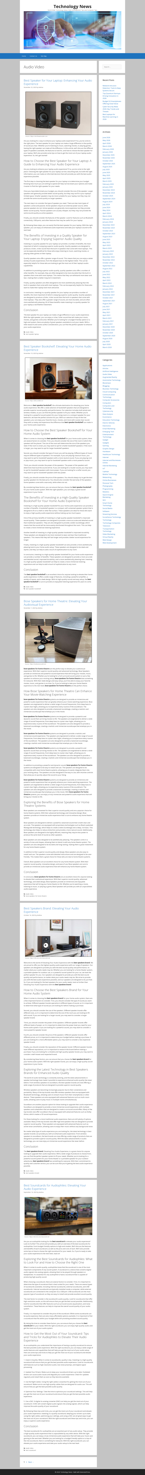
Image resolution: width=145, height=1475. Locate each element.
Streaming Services (110, 514)
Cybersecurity (108, 411)
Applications (107, 365)
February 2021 (108, 321)
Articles (105, 368)
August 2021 (107, 303)
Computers (107, 403)
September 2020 (109, 336)
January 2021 (108, 324)
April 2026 (107, 143)
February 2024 (108, 219)
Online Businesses (109, 480)
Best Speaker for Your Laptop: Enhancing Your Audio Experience (58, 82)
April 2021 (107, 315)
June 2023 (106, 239)
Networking (107, 477)
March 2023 (107, 248)
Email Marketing (109, 429)
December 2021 (109, 292)
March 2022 (107, 283)
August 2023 (107, 236)
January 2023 (108, 254)
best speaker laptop (32, 334)
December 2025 (109, 155)
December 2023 (109, 225)
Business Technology (111, 389)
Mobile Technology (110, 474)
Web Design (107, 540)
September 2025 (109, 164)
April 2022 (107, 280)
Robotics (106, 492)
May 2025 (106, 175)
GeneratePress (85, 1472)
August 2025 (107, 167)
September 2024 (109, 199)
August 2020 (107, 338)
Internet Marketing (110, 465)
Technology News (73, 6)
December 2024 (109, 190)
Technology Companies (111, 523)
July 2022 (106, 271)
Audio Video (29, 332)
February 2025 (108, 184)
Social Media (107, 508)
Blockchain (107, 383)
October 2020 (108, 333)
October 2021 (108, 298)
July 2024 (106, 204)
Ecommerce (107, 417)
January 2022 (108, 289)
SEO (104, 500)
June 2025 (106, 172)
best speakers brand (32, 1173)
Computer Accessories (111, 400)
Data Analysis (108, 414)
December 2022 (109, 257)
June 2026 (106, 137)
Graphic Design (108, 448)
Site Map (44, 56)
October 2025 (108, 161)
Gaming (106, 446)
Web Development (109, 543)
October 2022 (108, 263)
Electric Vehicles (109, 423)
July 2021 (106, 306)
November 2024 (109, 193)
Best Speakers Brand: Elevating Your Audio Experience (51, 910)
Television (106, 526)
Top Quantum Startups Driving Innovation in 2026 (111, 95)
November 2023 (109, 228)
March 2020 (107, 347)
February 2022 (108, 286)
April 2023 (107, 245)
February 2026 (108, 149)
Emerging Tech (108, 431)
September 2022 (109, 266)
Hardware (106, 451)
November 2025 (109, 158)
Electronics (107, 426)
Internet (106, 457)
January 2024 (108, 222)
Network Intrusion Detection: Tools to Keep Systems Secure (112, 88)
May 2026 (106, 140)
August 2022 (107, 268)
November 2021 (109, 295)
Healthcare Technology (111, 454)
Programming (108, 489)
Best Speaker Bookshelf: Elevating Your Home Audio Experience (57, 348)
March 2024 (107, 216)
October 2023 (108, 231)
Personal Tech (108, 483)
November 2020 (109, 330)
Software (106, 511)
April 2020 (107, 344)
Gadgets (106, 443)
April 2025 (107, 178)
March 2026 (107, 146)
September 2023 (109, 233)
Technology (107, 520)
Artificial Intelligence (110, 371)
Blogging (106, 386)
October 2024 (108, 196)
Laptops (106, 471)
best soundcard (31, 1450)
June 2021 (106, 309)
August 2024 (107, 201)
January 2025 (108, 187)
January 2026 (108, 152)
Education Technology (111, 420)
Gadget (105, 440)
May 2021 (106, 312)
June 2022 (106, 274)
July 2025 (106, 169)
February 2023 (108, 251)
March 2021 (107, 318)
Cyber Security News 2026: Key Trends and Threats (111, 109)
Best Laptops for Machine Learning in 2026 (110, 116)
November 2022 (109, 260)
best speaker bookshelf (33, 589)
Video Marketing (109, 534)
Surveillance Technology (112, 517)
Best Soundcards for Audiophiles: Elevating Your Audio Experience (55, 1187)
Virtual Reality (108, 537)
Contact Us (33, 56)
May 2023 (106, 242)
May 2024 (106, 210)
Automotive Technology (112, 380)
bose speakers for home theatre (36, 896)
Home (24, 56)
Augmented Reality (110, 377)
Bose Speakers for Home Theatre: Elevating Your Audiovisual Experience (55, 602)
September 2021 (109, 301)
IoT (104, 468)
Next (31, 1462)
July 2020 (106, 341)
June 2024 (106, 207)
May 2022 (106, 277)
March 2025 (107, 181)
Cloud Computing (109, 392)
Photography (107, 486)
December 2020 (109, 327)
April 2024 (107, 213)
